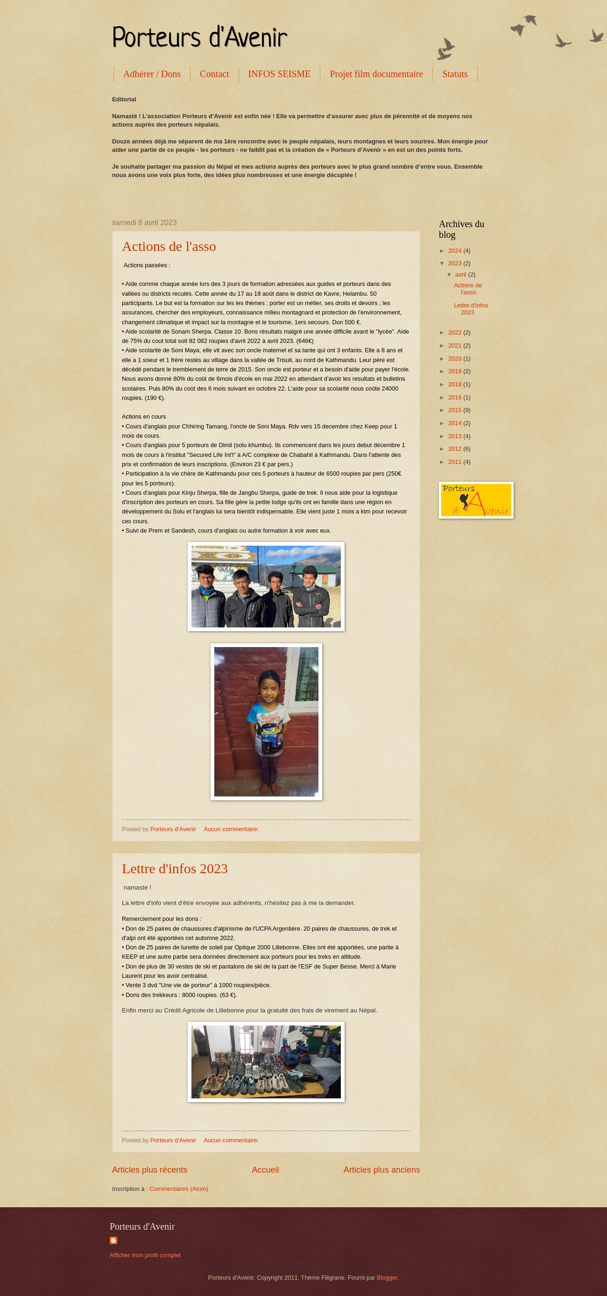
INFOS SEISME (279, 74)
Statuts (454, 74)
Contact (214, 74)
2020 (455, 358)
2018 (455, 384)
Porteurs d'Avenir (199, 39)
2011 (455, 461)
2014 (455, 423)
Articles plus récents (149, 1170)
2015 (455, 409)
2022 (455, 332)
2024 (455, 250)
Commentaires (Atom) (178, 1188)
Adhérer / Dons (152, 74)
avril (461, 274)
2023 (455, 263)
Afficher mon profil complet (145, 1255)
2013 (455, 436)
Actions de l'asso (169, 246)
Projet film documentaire (376, 74)
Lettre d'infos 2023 (175, 868)
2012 (455, 448)
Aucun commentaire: (232, 829)
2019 (455, 371)
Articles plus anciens (382, 1170)
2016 (455, 397)
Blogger (387, 1277)
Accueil (265, 1170)
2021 (455, 345)
